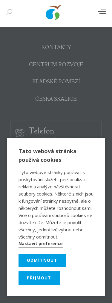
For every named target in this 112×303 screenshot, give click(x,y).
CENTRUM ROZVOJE (56, 65)
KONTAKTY (56, 47)
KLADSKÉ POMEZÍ (56, 82)
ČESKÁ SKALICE (56, 99)
